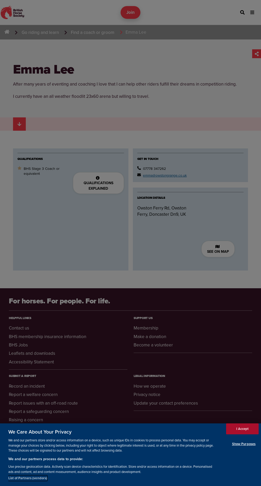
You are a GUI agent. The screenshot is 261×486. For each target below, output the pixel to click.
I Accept (242, 428)
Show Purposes (244, 443)
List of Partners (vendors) (27, 478)
